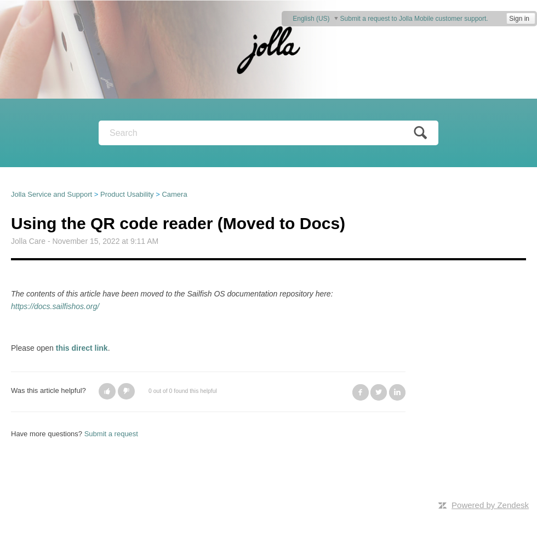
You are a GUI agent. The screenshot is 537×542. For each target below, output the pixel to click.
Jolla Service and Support (51, 194)
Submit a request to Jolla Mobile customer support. (414, 18)
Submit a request (111, 434)
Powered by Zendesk (490, 505)
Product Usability (127, 194)
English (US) (312, 18)
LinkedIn (397, 392)
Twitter (378, 392)
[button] (107, 391)
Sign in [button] (519, 18)
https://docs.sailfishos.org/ (55, 306)
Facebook (360, 392)
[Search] (268, 133)
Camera (174, 194)
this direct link (82, 348)
